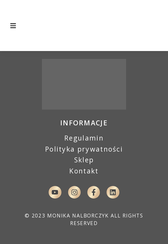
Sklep (84, 159)
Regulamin (84, 138)
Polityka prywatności (84, 149)
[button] (13, 25)
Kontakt (83, 170)
